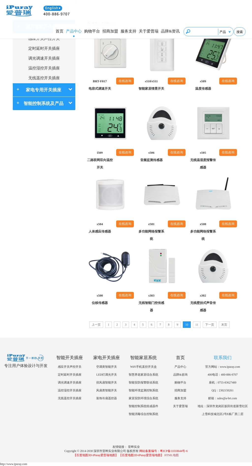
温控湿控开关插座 (44, 68)
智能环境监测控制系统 (143, 390)
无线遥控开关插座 (44, 78)
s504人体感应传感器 (100, 227)
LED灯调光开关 (106, 374)
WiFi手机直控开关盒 (143, 366)
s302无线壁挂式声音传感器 (203, 303)
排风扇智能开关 (106, 382)
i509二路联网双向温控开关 (100, 160)
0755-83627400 (227, 382)
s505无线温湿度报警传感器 (203, 160)
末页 (224, 324)
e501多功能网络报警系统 (151, 231)
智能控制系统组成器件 (143, 406)
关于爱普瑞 (148, 31)
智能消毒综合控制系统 (143, 414)
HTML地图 (171, 455)
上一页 (96, 324)
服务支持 (128, 31)
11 (196, 324)
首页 (59, 31)
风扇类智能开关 (106, 390)
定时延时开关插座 (44, 48)
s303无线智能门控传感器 (151, 303)
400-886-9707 (229, 374)
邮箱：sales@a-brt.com (222, 398)
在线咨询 (125, 81)
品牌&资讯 (170, 31)
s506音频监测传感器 (151, 156)
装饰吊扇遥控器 (106, 398)
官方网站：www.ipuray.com (222, 366)
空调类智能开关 (106, 366)
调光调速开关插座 (44, 58)
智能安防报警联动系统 (143, 382)
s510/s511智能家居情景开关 (151, 84)
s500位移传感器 (100, 299)
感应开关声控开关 (44, 38)
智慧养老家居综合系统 (143, 374)
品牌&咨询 (180, 374)
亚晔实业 (134, 447)
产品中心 (74, 31)
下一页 (209, 324)
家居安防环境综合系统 (143, 398)
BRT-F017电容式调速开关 (100, 84)
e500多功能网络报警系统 (203, 231)
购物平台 (92, 31)
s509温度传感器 (203, 84)
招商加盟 (110, 31)
